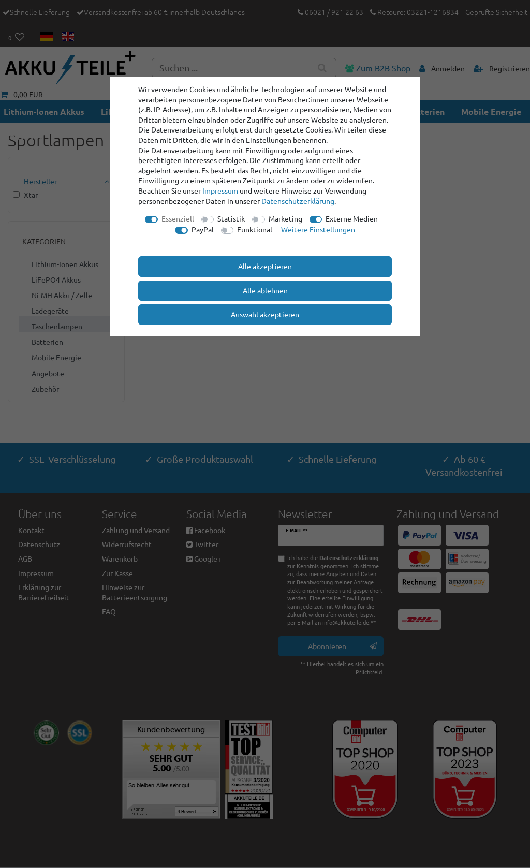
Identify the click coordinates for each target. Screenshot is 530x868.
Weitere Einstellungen (318, 229)
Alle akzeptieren (265, 266)
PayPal (203, 229)
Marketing (285, 218)
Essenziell (177, 218)
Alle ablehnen (265, 290)
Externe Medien (352, 218)
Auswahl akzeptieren (265, 314)
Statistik (231, 218)
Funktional (254, 229)
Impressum (220, 190)
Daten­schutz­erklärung (297, 200)
